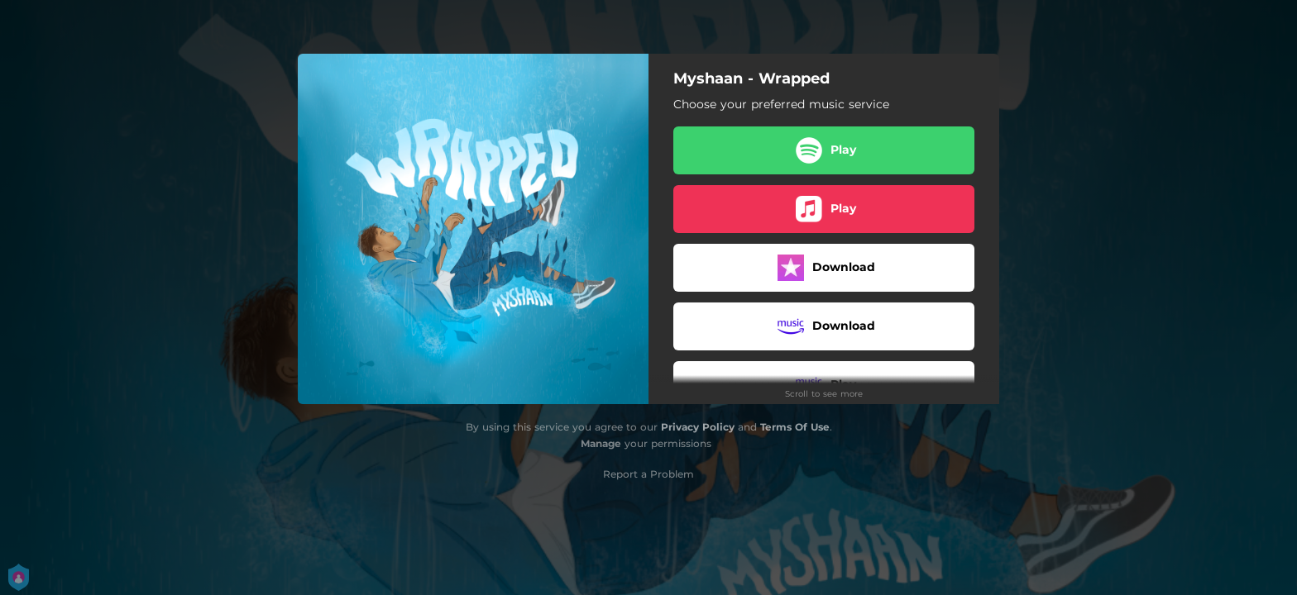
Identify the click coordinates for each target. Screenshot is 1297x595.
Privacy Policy (698, 427)
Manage (601, 443)
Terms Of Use (795, 427)
